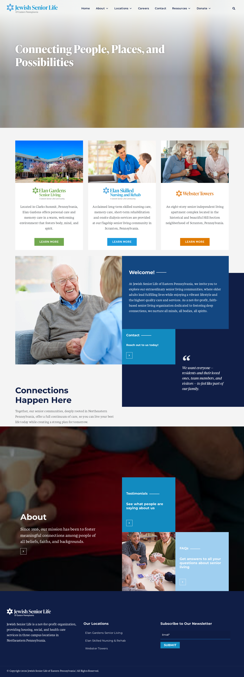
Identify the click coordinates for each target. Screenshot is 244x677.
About (102, 8)
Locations (123, 8)
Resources (181, 8)
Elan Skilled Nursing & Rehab (105, 640)
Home (85, 8)
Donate (204, 8)
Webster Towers (96, 648)
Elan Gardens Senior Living (104, 632)
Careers (143, 8)
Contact (160, 8)
